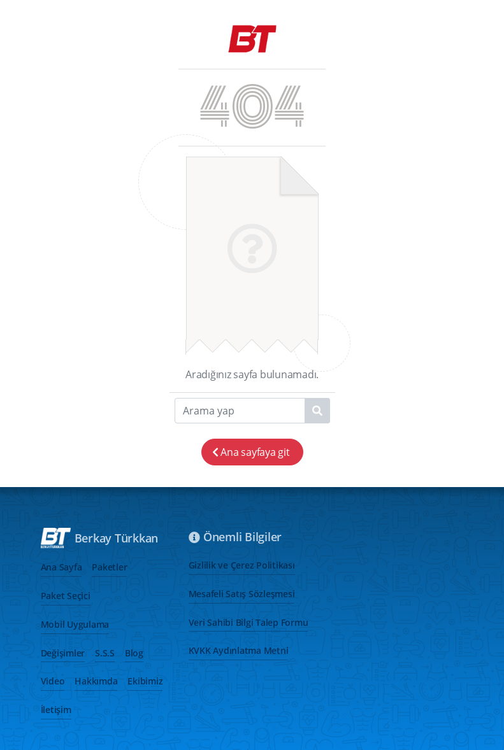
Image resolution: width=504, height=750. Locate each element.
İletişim (56, 710)
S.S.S (105, 653)
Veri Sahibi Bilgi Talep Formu (248, 622)
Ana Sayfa (61, 567)
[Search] (252, 410)
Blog (134, 653)
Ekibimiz (144, 681)
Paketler (109, 567)
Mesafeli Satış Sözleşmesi (242, 594)
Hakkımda (96, 681)
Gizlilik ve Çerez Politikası (242, 565)
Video (53, 681)
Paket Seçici (65, 596)
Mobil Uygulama (75, 624)
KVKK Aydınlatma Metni (239, 650)
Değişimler (63, 653)
